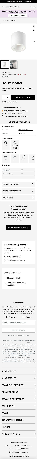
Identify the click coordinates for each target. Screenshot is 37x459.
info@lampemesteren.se (16, 260)
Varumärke (8, 197)
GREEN (17, 15)
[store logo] (13, 6)
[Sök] (31, 6)
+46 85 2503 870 (13, 256)
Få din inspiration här (17, 227)
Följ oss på (8, 406)
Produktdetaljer (10, 184)
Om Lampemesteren (12, 420)
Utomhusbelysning (10, 20)
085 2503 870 (23, 449)
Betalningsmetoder (13, 399)
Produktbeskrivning (12, 191)
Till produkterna (21, 13)
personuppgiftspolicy (29, 362)
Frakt (5, 413)
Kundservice (9, 371)
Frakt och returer (12, 385)
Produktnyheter (11, 434)
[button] (4, 64)
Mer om (6, 427)
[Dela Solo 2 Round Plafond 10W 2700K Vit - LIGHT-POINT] (34, 30)
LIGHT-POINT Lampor (26, 130)
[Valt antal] (6, 97)
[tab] (18, 371)
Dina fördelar (10, 392)
